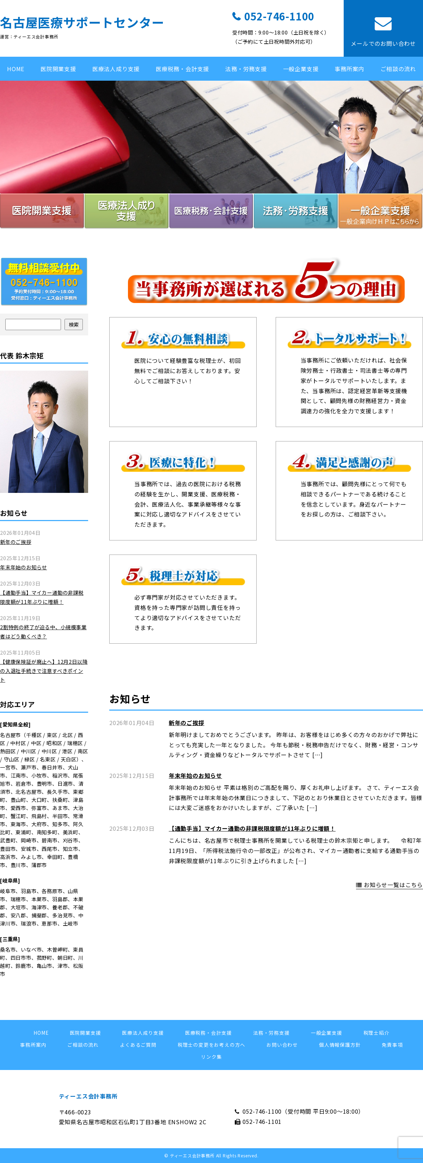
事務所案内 (349, 68)
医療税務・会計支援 (182, 68)
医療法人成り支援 (116, 68)
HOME (15, 68)
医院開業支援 (58, 68)
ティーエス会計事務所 (88, 1096)
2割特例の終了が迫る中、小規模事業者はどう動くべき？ (43, 631)
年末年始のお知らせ (195, 775)
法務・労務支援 (246, 68)
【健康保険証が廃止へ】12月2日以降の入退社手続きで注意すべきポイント (43, 670)
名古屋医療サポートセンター (82, 22)
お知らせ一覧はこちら (393, 884)
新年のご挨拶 (186, 722)
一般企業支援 (301, 68)
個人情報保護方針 (340, 1044)
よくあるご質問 (138, 1044)
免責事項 (392, 1044)
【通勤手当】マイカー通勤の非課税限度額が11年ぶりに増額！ (252, 828)
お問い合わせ (282, 1044)
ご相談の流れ (398, 68)
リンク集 (211, 1056)
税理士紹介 (376, 1032)
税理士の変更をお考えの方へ (211, 1044)
